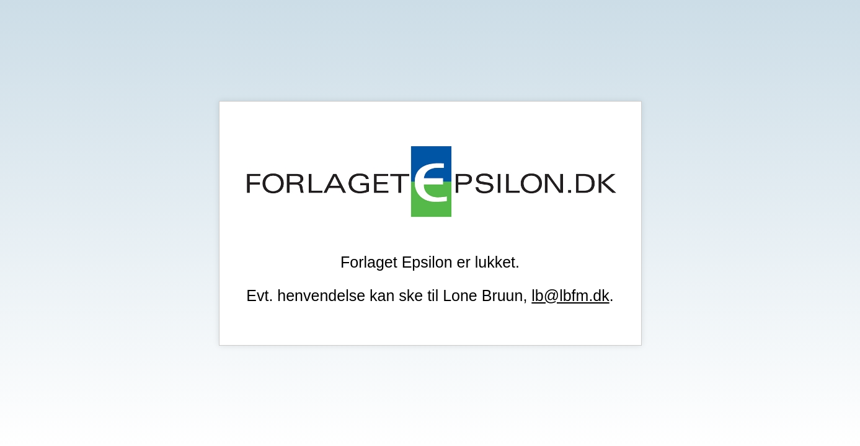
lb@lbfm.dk (570, 295)
